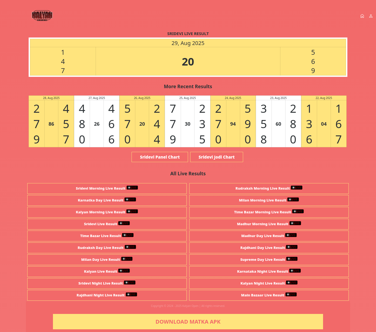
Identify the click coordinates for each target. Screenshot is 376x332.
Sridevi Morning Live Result (107, 188)
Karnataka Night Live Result (269, 271)
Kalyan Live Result (107, 271)
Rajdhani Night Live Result (107, 294)
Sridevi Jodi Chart (216, 157)
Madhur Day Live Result (269, 235)
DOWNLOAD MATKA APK (188, 321)
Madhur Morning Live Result (269, 223)
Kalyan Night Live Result (269, 283)
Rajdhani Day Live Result (269, 247)
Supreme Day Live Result (269, 259)
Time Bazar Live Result (107, 235)
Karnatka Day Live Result (107, 200)
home (362, 15)
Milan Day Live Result (107, 259)
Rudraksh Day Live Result (107, 247)
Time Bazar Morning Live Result (269, 211)
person (370, 15)
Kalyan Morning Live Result (107, 211)
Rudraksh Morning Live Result (269, 188)
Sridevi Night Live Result (107, 283)
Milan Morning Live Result (269, 200)
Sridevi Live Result (107, 223)
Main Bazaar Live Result (269, 294)
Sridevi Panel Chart (160, 157)
